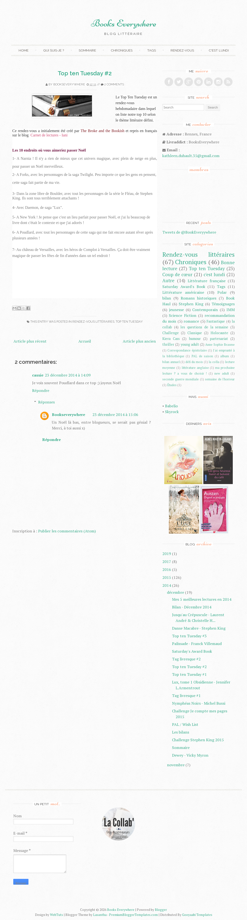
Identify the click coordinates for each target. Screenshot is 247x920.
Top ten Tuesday (129, 321)
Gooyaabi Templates (197, 915)
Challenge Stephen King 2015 (198, 739)
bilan (166, 298)
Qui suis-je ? (53, 50)
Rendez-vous (182, 50)
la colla (214, 362)
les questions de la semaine (204, 327)
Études (172, 385)
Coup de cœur (177, 274)
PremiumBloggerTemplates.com (133, 915)
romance (191, 321)
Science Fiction (182, 315)
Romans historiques (198, 298)
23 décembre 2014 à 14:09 (68, 375)
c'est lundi (214, 274)
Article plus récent (30, 341)
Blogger (161, 909)
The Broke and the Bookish (102, 131)
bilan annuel (171, 362)
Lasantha (100, 915)
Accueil (84, 341)
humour (195, 338)
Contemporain (205, 309)
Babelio (171, 406)
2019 (166, 553)
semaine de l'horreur (220, 379)
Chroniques (121, 50)
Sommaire (87, 50)
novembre (176, 764)
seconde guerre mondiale (180, 379)
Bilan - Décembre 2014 (191, 607)
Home (23, 50)
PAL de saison (202, 356)
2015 (166, 577)
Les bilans (180, 732)
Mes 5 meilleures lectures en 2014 (201, 599)
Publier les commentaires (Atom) (67, 531)
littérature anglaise (195, 368)
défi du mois (194, 362)
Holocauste (219, 333)
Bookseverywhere (69, 84)
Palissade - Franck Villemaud (197, 643)
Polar (222, 292)
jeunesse (176, 309)
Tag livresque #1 (186, 695)
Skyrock (172, 411)
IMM (230, 309)
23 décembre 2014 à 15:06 (115, 414)
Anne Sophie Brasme (220, 345)
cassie (37, 375)
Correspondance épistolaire (187, 350)
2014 (166, 585)
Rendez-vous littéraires (93, 321)
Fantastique (215, 321)
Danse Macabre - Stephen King (199, 628)
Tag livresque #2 (186, 659)
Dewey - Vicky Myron (190, 755)
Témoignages (223, 304)
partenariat (219, 338)
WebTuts (56, 915)
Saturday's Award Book (192, 651)
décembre (175, 592)
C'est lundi (219, 50)
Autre (168, 280)
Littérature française (207, 280)
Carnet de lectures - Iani (49, 135)
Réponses (46, 402)
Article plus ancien (139, 341)
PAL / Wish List (185, 724)
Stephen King (191, 304)
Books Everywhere (123, 23)
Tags (151, 50)
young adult (190, 344)
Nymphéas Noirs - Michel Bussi (198, 703)
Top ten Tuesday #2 (85, 73)
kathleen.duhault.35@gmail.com (191, 155)
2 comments (114, 84)
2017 (166, 561)
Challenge (170, 333)
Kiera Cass (171, 338)
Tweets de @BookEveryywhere (189, 232)
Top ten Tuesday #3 (189, 636)
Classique (194, 333)
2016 (166, 569)
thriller (168, 344)
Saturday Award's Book (183, 286)
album (224, 356)
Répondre (40, 390)
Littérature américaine (183, 292)
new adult (221, 373)
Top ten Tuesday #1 (189, 674)
